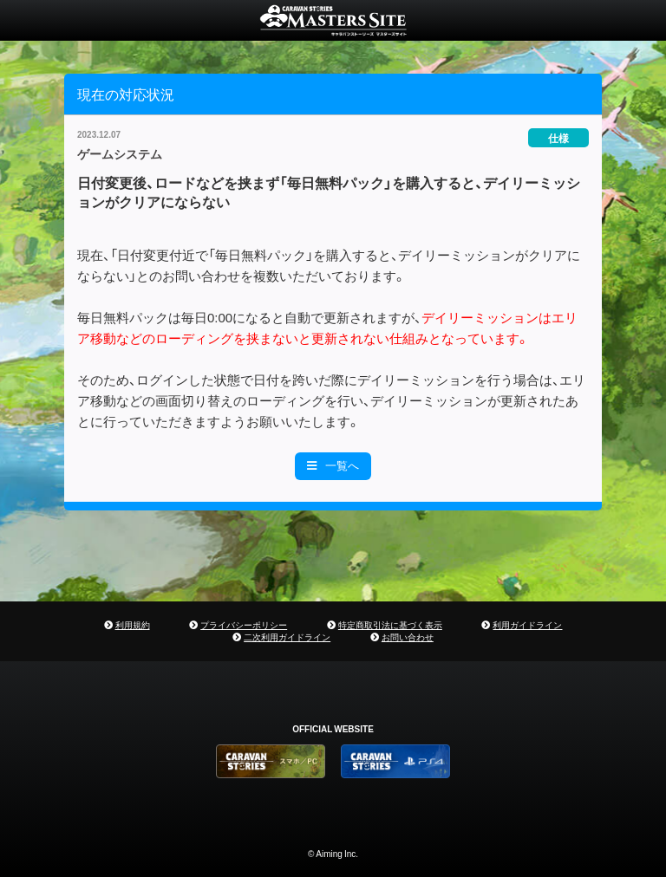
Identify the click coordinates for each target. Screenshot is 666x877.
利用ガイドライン (527, 624)
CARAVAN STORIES (333, 20)
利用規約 (132, 624)
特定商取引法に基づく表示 (390, 624)
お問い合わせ (408, 636)
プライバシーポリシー (243, 624)
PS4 (395, 761)
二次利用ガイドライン (287, 636)
